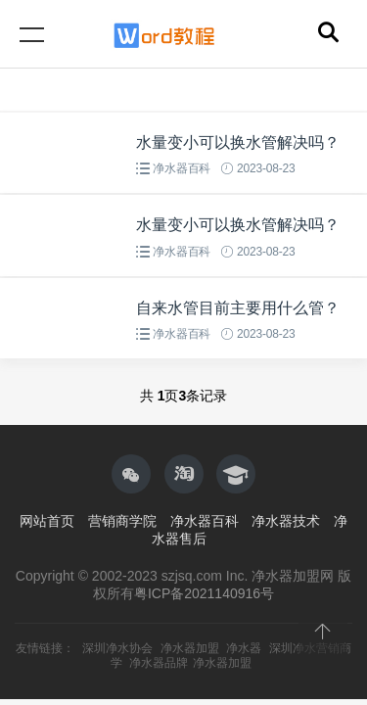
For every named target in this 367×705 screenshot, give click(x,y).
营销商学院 (122, 521)
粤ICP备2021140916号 (204, 593)
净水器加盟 (190, 648)
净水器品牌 (158, 663)
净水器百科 (181, 168)
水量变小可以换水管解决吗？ (238, 142)
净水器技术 (286, 521)
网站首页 (47, 521)
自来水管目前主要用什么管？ (238, 308)
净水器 (243, 648)
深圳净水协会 (117, 648)
